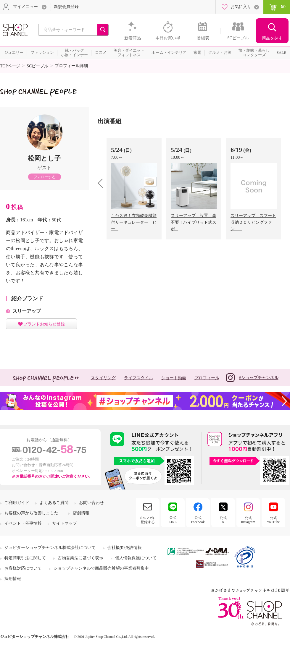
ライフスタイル (138, 378)
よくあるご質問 (54, 502)
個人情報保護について (136, 558)
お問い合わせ (91, 502)
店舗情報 (81, 513)
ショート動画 (173, 378)
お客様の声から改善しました (31, 513)
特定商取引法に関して (25, 558)
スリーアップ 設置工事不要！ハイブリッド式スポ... (193, 222)
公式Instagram (248, 520)
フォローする (44, 177)
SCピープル (37, 66)
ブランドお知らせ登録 (44, 324)
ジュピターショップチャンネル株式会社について (50, 547)
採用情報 (12, 578)
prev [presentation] (102, 183)
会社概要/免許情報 (124, 547)
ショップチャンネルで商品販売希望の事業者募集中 (101, 568)
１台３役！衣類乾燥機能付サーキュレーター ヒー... (134, 222)
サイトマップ (64, 523)
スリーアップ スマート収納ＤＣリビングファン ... (253, 222)
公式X (223, 520)
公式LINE (173, 520)
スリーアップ (26, 311)
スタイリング (103, 378)
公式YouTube (273, 520)
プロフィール (206, 378)
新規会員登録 (66, 6)
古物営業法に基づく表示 (80, 558)
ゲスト (44, 167)
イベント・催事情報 (23, 523)
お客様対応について (23, 568)
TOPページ (10, 66)
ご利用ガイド (16, 502)
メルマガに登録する (148, 520)
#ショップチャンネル (252, 377)
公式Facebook (198, 520)
